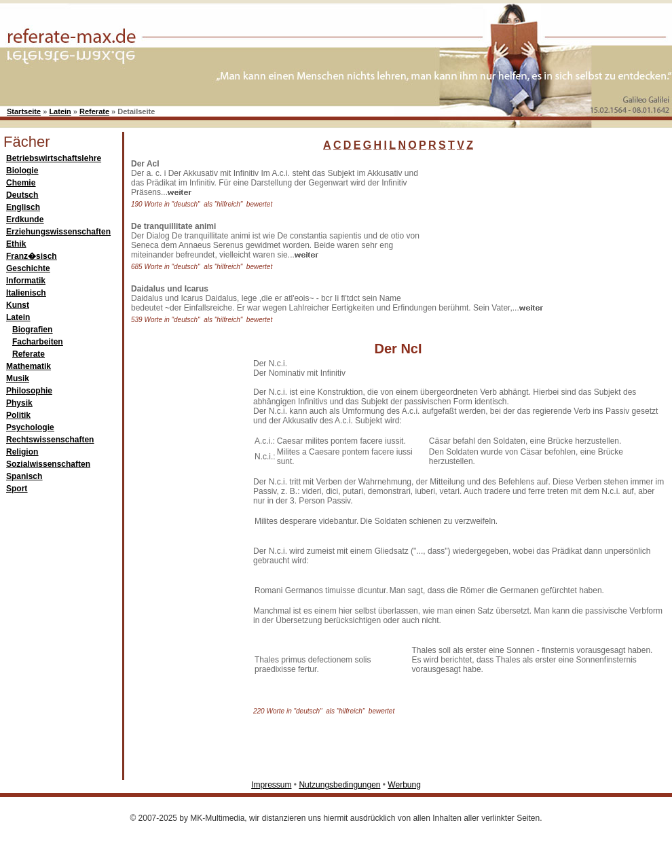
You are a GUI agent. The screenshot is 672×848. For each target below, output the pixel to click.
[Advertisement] (502, 227)
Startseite (24, 111)
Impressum (271, 785)
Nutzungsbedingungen (339, 785)
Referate (94, 111)
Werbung (404, 785)
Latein (60, 111)
